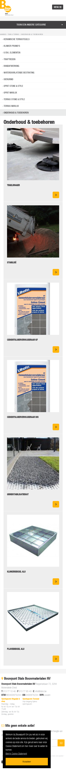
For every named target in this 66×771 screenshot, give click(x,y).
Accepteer (27, 761)
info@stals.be (40, 691)
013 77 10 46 (9, 691)
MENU (57, 7)
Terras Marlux (11, 106)
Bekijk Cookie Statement (16, 753)
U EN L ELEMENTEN (12, 52)
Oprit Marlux (10, 92)
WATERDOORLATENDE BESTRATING (19, 72)
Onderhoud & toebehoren (16, 112)
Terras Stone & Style (14, 99)
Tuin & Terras (13, 34)
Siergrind (8, 79)
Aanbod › (4, 34)
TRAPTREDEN (9, 59)
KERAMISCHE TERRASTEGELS (17, 39)
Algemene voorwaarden (56, 756)
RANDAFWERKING (11, 65)
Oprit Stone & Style (13, 85)
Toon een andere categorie (31, 24)
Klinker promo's (12, 45)
